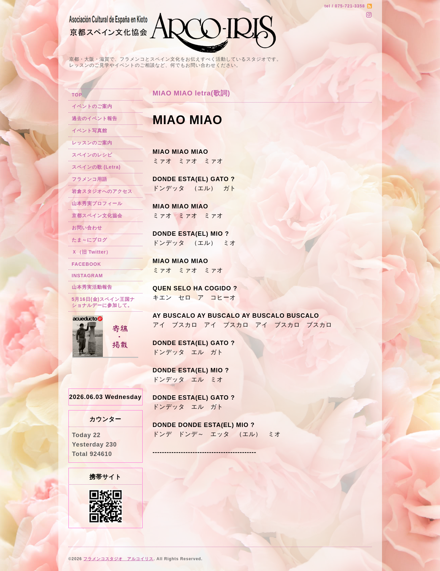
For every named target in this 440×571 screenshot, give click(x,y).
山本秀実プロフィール (97, 203)
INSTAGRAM (87, 275)
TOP (77, 94)
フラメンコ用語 (89, 179)
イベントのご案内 (92, 106)
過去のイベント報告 (94, 118)
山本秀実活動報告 (92, 287)
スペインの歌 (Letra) (96, 167)
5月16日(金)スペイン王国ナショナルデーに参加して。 (103, 302)
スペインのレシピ (92, 155)
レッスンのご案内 (92, 142)
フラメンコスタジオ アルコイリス (118, 558)
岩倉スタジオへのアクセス (102, 191)
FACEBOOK (86, 264)
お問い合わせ (87, 227)
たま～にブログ (89, 239)
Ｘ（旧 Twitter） (91, 252)
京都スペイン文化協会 (97, 215)
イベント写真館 (89, 130)
